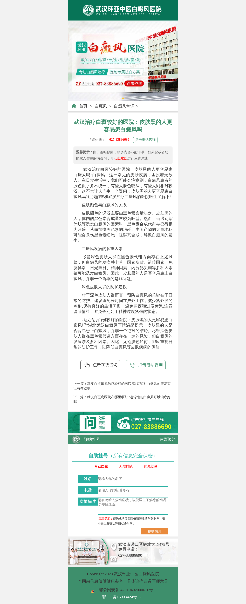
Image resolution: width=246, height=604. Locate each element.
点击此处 (120, 158)
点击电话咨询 (145, 140)
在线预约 (167, 439)
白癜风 (101, 106)
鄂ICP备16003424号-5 (121, 597)
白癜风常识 (124, 106)
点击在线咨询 (100, 365)
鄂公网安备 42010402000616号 (126, 590)
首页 (83, 106)
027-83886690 (119, 139)
